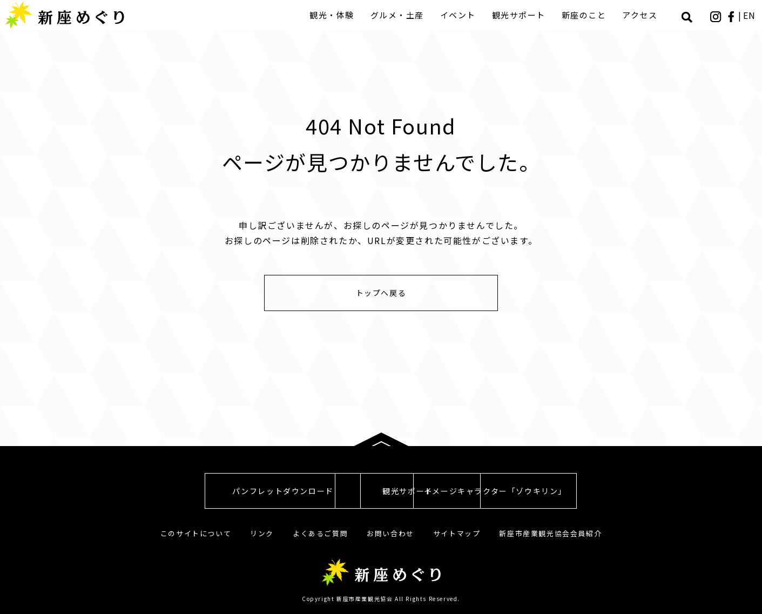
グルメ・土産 (398, 15)
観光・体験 (333, 15)
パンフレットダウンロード (191, 490)
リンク (262, 533)
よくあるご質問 (320, 533)
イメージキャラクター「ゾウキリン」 (569, 490)
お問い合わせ (390, 533)
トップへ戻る (381, 292)
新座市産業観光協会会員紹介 (550, 533)
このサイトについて (195, 533)
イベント (459, 15)
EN (750, 15)
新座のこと (585, 15)
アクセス (640, 15)
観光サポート (520, 15)
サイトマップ (457, 533)
